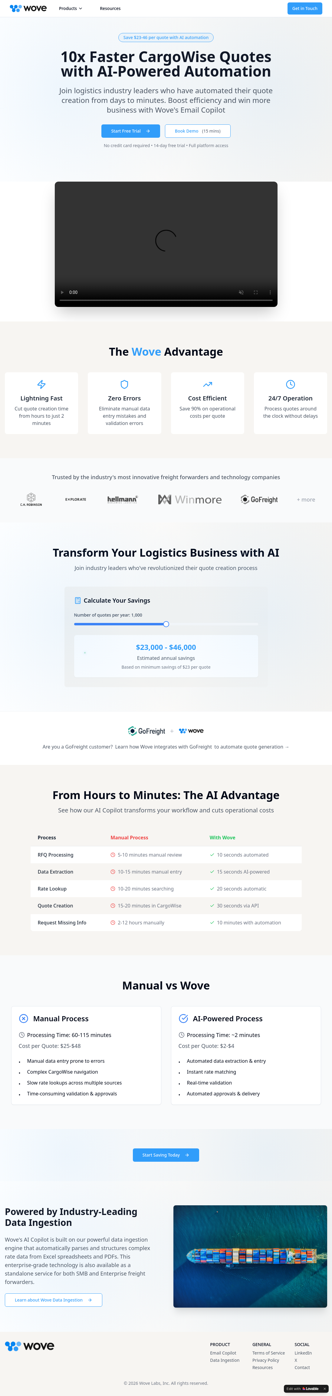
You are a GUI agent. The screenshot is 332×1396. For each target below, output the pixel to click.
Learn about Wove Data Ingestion (53, 1300)
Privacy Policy (265, 1360)
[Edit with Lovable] (302, 1388)
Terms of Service (268, 1353)
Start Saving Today (166, 1155)
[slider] (166, 624)
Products (71, 8)
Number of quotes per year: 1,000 (108, 615)
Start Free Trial (130, 131)
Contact (302, 1367)
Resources (110, 8)
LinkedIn (303, 1353)
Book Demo (198, 131)
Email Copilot (223, 1353)
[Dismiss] (324, 1388)
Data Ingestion (224, 1360)
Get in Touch (304, 8)
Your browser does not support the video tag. (166, 244)
